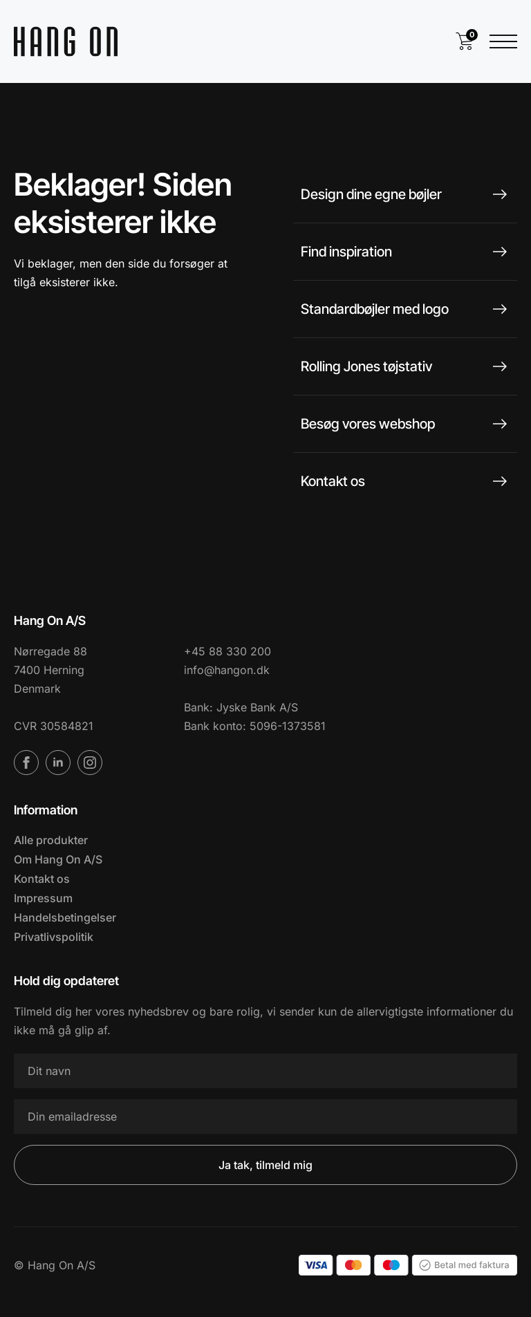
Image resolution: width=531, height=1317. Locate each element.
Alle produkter (51, 840)
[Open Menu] (503, 41)
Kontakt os (42, 879)
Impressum (43, 898)
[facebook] (26, 762)
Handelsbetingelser (65, 917)
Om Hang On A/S (58, 859)
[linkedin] (58, 762)
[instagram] (89, 762)
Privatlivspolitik (53, 937)
